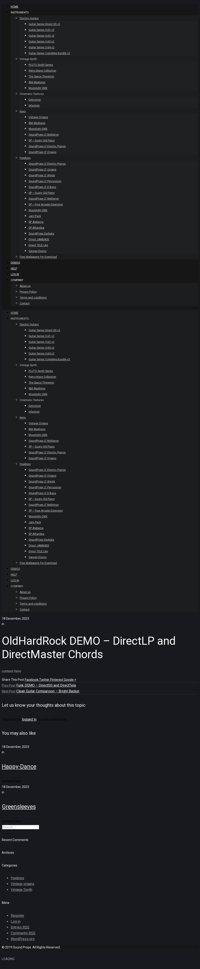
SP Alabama (36, 222)
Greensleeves (19, 806)
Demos (15, 262)
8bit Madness (37, 82)
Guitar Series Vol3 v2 (41, 41)
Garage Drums (38, 251)
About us (25, 286)
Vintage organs (22, 884)
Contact (25, 303)
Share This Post (13, 679)
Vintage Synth (28, 59)
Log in (15, 921)
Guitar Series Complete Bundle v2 (49, 53)
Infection (34, 105)
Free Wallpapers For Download (38, 256)
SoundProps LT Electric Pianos (47, 146)
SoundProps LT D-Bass (42, 187)
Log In (15, 274)
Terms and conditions (33, 297)
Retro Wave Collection (42, 70)
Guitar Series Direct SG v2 (44, 24)
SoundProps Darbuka (41, 233)
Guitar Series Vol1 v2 (41, 30)
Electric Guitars (29, 18)
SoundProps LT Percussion (45, 181)
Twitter (44, 679)
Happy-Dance (19, 766)
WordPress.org (22, 939)
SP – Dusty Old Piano (42, 140)
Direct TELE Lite (38, 245)
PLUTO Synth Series (41, 64)
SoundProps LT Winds (42, 175)
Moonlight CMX (38, 88)
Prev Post (8, 685)
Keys (23, 111)
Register (17, 916)
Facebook (32, 679)
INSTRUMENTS (20, 12)
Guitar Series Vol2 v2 (41, 35)
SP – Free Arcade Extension (46, 204)
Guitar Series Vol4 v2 (41, 47)
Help (14, 268)
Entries (20, 927)
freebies (17, 878)
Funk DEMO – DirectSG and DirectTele (46, 685)
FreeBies (25, 158)
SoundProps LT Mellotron (44, 134)
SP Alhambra (36, 227)
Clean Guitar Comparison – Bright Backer (47, 691)
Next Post (8, 691)
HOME (14, 6)
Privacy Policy (28, 291)
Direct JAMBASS (39, 239)
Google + (70, 679)
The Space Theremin (41, 76)
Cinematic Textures (32, 94)
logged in (29, 719)
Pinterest (57, 679)
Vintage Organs (38, 117)
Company (17, 280)
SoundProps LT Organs (42, 152)
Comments (23, 933)
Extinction (35, 99)
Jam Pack (35, 216)
